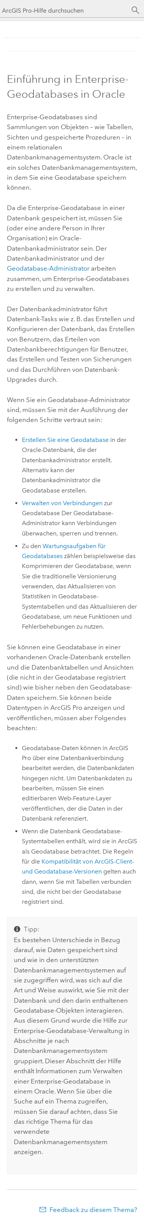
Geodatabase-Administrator (48, 268)
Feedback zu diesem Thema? (93, 1210)
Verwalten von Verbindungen (62, 503)
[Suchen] (135, 10)
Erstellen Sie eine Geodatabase (65, 439)
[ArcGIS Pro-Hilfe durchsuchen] (64, 10)
